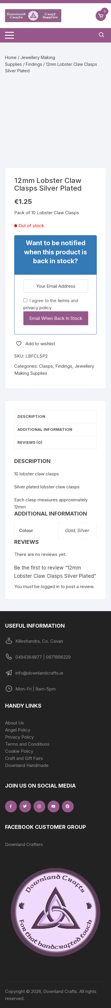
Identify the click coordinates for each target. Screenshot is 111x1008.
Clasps (46, 366)
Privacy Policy (19, 737)
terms (64, 300)
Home (11, 57)
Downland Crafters (24, 844)
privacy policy (37, 307)
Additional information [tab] (44, 429)
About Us (14, 723)
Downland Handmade (27, 765)
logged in (50, 586)
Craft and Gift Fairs (24, 758)
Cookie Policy (19, 751)
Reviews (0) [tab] (29, 442)
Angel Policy (17, 730)
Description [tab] (31, 416)
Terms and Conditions (27, 744)
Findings (34, 64)
